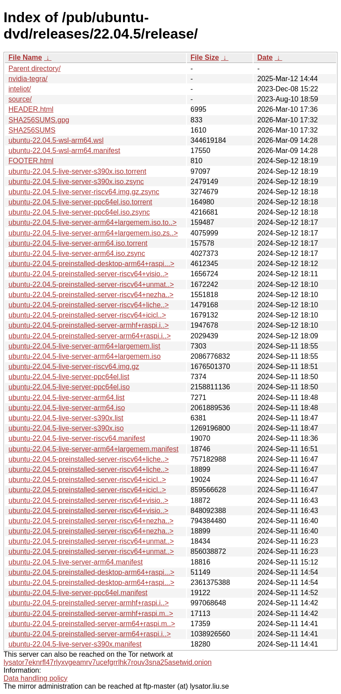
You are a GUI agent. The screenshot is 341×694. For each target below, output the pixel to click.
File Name (25, 57)
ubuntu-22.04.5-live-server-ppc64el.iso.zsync (79, 212)
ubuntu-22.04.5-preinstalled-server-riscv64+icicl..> (87, 315)
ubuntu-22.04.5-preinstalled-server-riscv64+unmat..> (91, 284)
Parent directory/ (34, 68)
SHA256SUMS (32, 130)
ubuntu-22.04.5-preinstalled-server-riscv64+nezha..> (91, 294)
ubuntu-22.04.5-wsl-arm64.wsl (55, 140)
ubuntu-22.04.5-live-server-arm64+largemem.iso (84, 356)
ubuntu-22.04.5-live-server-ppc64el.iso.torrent (80, 202)
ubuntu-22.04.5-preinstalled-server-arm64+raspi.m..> (91, 623)
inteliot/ (19, 89)
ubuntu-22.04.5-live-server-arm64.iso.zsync (76, 253)
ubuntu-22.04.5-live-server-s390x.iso (66, 428)
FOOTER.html (30, 161)
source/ (20, 99)
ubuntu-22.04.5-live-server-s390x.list (65, 418)
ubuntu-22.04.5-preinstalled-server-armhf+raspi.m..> (90, 613)
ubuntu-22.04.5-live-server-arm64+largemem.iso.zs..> (93, 233)
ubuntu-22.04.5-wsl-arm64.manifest (64, 150)
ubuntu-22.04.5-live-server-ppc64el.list (68, 376)
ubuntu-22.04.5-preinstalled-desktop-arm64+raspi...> (91, 263)
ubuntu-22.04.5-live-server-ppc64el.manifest (77, 592)
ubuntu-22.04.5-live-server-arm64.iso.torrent (77, 243)
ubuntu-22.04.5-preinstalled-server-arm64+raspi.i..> (89, 336)
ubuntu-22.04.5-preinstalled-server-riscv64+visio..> (88, 274)
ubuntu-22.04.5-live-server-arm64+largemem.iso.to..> (92, 222)
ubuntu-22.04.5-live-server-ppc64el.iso (69, 387)
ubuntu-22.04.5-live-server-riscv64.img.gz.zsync (83, 192)
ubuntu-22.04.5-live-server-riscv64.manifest (76, 438)
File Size (204, 57)
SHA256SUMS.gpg (38, 120)
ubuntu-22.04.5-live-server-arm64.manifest (75, 562)
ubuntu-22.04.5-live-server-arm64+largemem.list (84, 346)
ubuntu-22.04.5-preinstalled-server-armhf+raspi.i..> (88, 325)
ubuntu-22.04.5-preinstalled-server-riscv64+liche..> (88, 305)
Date (265, 57)
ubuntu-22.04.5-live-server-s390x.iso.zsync (76, 181)
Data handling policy (35, 678)
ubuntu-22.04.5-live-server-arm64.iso (66, 408)
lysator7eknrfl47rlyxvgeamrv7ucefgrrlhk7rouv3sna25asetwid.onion (108, 662)
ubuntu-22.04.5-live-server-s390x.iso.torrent (77, 171)
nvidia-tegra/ (28, 78)
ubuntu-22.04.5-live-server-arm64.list (66, 397)
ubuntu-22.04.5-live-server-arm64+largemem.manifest (93, 449)
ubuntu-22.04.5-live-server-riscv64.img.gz (73, 366)
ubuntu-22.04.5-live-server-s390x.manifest (75, 644)
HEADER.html (30, 109)
